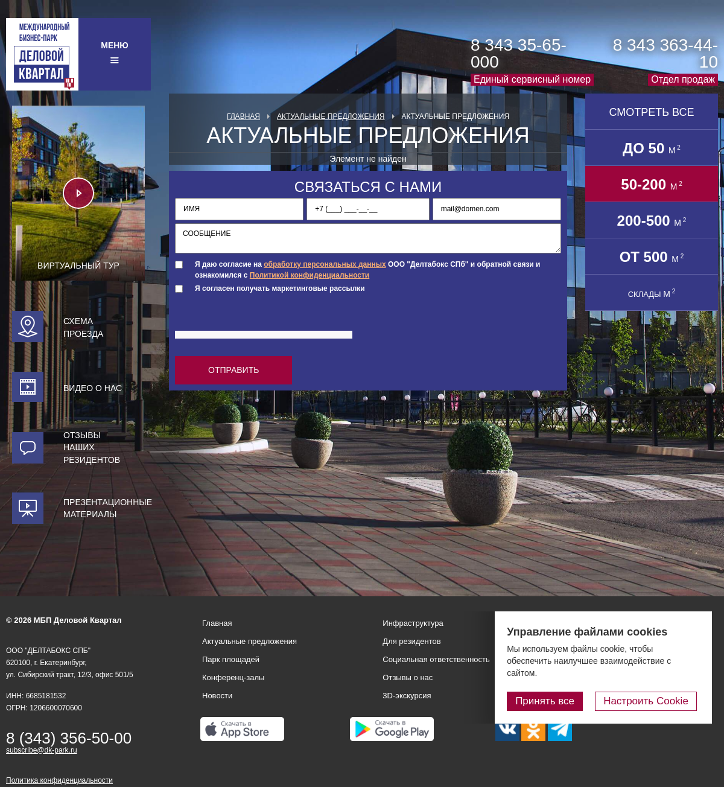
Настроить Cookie (648, 701)
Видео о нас (92, 388)
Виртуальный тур (78, 265)
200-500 (652, 220)
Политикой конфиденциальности (309, 275)
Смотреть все (651, 112)
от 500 (652, 257)
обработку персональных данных (325, 264)
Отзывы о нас (408, 677)
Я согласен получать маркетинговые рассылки (280, 288)
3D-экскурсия (407, 695)
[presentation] (266, 322)
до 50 (652, 148)
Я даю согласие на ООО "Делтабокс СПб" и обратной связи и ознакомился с (367, 269)
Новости (217, 695)
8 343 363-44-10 (665, 53)
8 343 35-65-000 (519, 53)
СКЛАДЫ (652, 293)
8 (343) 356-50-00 (69, 738)
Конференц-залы (233, 677)
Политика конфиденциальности (59, 780)
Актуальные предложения (331, 116)
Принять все (550, 701)
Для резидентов (411, 641)
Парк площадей (230, 659)
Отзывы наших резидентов (91, 447)
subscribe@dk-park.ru (41, 750)
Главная (243, 116)
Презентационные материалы (104, 508)
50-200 (651, 184)
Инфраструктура (413, 623)
